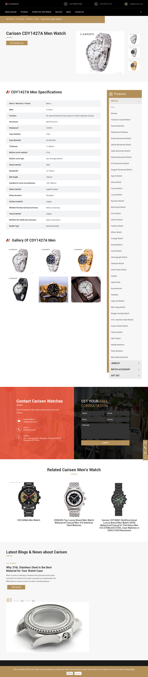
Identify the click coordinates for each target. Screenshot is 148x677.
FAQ (96, 628)
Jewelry (115, 363)
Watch (30, 19)
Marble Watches (117, 345)
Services (58, 12)
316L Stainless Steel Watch (122, 320)
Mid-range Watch (118, 307)
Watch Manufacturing (80, 628)
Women (114, 113)
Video (97, 632)
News (68, 12)
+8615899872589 (75, 4)
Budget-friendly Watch (120, 313)
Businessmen (116, 288)
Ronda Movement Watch (121, 138)
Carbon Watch (117, 332)
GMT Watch (116, 338)
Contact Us (79, 12)
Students (114, 295)
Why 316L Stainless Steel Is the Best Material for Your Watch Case (29, 570)
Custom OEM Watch (79, 636)
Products (24, 12)
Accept (78, 673)
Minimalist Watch (118, 207)
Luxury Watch (116, 195)
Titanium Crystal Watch (120, 120)
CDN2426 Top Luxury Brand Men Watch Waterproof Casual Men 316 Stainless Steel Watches (74, 523)
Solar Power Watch (119, 270)
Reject (70, 673)
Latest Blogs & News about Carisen (40, 552)
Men (37, 19)
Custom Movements (79, 648)
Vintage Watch (117, 238)
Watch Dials (51, 632)
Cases (73, 656)
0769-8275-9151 (106, 4)
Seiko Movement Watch (120, 151)
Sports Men (115, 282)
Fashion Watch (117, 226)
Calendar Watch (117, 263)
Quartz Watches (117, 126)
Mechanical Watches (119, 132)
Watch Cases (52, 628)
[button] (13, 602)
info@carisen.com (136, 4)
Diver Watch (116, 213)
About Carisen (11, 12)
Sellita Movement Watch (121, 145)
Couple (114, 276)
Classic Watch (117, 220)
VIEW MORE (16, 589)
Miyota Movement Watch (121, 157)
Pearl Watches (117, 351)
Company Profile (102, 640)
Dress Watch (116, 182)
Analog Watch (116, 245)
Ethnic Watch (116, 232)
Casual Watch (116, 188)
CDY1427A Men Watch (51, 19)
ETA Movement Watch (120, 163)
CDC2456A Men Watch (28, 520)
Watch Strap (51, 636)
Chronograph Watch (119, 257)
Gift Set (115, 375)
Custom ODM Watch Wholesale (79, 642)
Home (11, 19)
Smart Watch (116, 251)
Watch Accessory (120, 369)
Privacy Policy (129, 669)
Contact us (17, 43)
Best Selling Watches (119, 357)
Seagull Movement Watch (121, 170)
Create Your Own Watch (41, 12)
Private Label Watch (79, 652)
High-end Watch (117, 301)
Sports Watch (116, 176)
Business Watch (117, 201)
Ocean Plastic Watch (119, 326)
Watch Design (76, 632)
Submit (105, 443)
